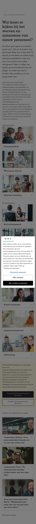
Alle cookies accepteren (18, 283)
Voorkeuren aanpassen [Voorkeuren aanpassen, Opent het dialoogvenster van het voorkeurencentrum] (18, 272)
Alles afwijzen (18, 277)
